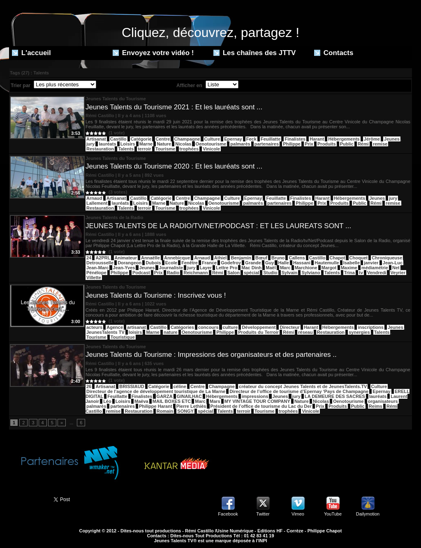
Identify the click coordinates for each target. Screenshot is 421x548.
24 (88, 257)
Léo (107, 401)
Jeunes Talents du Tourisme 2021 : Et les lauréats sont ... (174, 107)
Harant (317, 138)
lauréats (107, 143)
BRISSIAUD (131, 386)
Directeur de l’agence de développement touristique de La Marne (155, 391)
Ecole (171, 262)
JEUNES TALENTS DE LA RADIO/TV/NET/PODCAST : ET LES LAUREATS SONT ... (218, 226)
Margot (329, 267)
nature (171, 332)
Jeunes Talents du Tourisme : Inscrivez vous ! (156, 295)
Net (396, 267)
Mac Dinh (251, 267)
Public (347, 143)
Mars (215, 401)
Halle (283, 262)
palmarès (240, 143)
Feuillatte (270, 138)
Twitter (262, 513)
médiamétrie (374, 267)
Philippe (292, 143)
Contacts (333, 53)
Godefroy (231, 262)
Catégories (182, 327)
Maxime (349, 267)
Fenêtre (189, 262)
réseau (305, 332)
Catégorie (141, 138)
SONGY (185, 411)
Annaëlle (150, 257)
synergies (359, 332)
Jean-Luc (392, 262)
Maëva (141, 401)
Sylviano (310, 272)
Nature (164, 143)
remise (380, 143)
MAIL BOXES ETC (172, 401)
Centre (163, 138)
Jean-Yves (124, 267)
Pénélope (96, 272)
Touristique (123, 337)
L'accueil (31, 53)
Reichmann (195, 272)
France (209, 262)
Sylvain (290, 272)
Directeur (289, 327)
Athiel (220, 257)
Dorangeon (129, 262)
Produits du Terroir (258, 332)
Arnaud (94, 198)
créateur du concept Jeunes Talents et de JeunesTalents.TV (303, 386)
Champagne (187, 138)
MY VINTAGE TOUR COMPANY (257, 401)
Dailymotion (367, 513)
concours (208, 327)
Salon (233, 272)
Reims (375, 406)
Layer (206, 267)
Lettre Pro (226, 267)
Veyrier (398, 272)
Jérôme (372, 138)
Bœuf (261, 257)
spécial (251, 272)
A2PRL (102, 257)
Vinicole (211, 148)
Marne (146, 143)
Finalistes (295, 138)
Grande (253, 262)
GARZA (165, 396)
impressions (255, 396)
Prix (309, 143)
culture (230, 327)
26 (88, 386)
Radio (173, 272)
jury (90, 143)
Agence (114, 327)
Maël (270, 267)
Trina (349, 272)
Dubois (153, 262)
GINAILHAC (189, 396)
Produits (326, 143)
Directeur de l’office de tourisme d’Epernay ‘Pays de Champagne (298, 391)
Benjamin (241, 257)
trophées (189, 148)
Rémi (363, 143)
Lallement (96, 203)
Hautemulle (327, 262)
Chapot (337, 257)
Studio (270, 272)
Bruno (278, 257)
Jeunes (392, 138)
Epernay (233, 138)
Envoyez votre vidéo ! (153, 53)
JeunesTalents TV (105, 332)
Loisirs (127, 143)
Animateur (126, 257)
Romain (165, 411)
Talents (126, 148)
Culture (212, 138)
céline (179, 386)
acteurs (94, 327)
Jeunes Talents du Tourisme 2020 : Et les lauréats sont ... (174, 166)
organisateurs (383, 401)
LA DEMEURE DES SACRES (335, 396)
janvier (371, 262)
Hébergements (343, 138)
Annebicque (177, 257)
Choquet (358, 257)
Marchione (306, 267)
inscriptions (370, 327)
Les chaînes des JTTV (254, 53)
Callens (297, 257)
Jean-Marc (97, 267)
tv (361, 272)
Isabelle (351, 262)
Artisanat (96, 138)
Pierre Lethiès (191, 406)
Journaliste (171, 267)
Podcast (141, 272)
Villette (93, 277)
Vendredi (376, 272)
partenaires (266, 143)
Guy (269, 262)
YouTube (333, 513)
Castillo (118, 138)
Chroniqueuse (387, 257)
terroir (144, 148)
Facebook (228, 513)
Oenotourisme (211, 143)
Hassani (301, 262)
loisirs (135, 332)
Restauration (100, 148)
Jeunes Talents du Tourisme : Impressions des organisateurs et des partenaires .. (211, 354)
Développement (258, 327)
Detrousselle (99, 262)
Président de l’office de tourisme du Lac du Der (261, 406)
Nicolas (183, 143)
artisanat (136, 327)
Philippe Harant (155, 406)
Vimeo (297, 513)
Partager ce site (27, 498)
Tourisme (165, 148)
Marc (285, 267)
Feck (251, 138)
